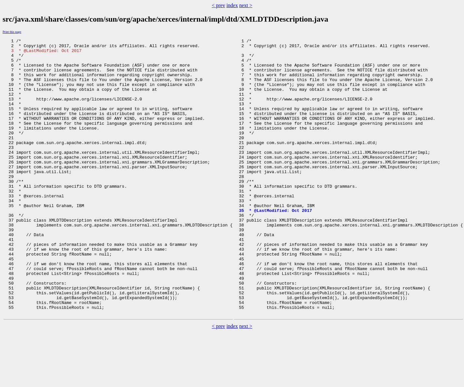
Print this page (12, 32)
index (232, 5)
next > (245, 5)
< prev (218, 5)
